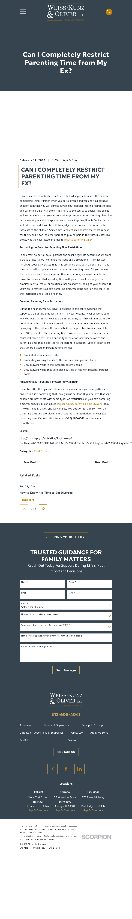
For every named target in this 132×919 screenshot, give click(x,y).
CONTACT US (66, 752)
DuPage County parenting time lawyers (79, 404)
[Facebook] (66, 769)
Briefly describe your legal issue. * (37, 646)
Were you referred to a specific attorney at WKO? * (45, 625)
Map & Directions (38, 810)
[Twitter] (52, 769)
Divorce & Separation (56, 725)
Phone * (72, 582)
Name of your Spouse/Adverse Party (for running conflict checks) (52, 636)
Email (23, 593)
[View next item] (43, 508)
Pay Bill (24, 740)
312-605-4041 (66, 714)
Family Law (76, 733)
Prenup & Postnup (92, 725)
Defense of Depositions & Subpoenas (41, 733)
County (24, 603)
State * (72, 593)
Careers (72, 740)
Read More (27, 499)
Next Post (101, 462)
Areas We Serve (99, 733)
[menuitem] (24, 848)
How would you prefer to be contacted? (40, 614)
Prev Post (30, 462)
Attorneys (25, 725)
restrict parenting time (77, 239)
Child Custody (42, 451)
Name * (24, 582)
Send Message (66, 670)
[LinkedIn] (79, 769)
